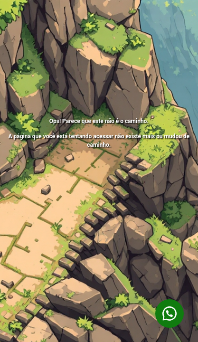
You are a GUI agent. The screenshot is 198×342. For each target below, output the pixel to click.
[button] (169, 313)
